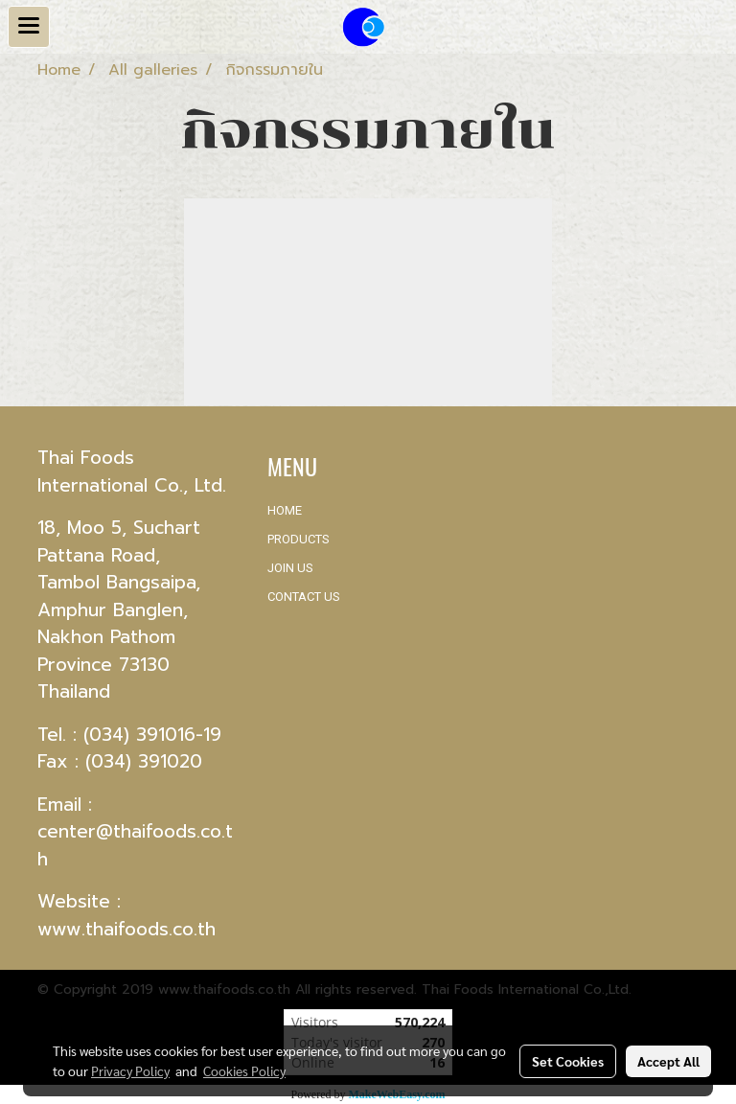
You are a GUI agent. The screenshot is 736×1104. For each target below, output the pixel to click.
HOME (284, 510)
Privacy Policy (130, 1070)
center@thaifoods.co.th (135, 845)
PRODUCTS (298, 539)
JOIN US (290, 568)
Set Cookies (568, 1061)
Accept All (668, 1061)
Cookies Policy (244, 1070)
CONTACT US (303, 596)
